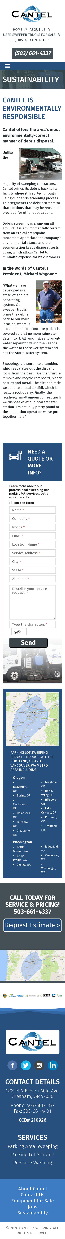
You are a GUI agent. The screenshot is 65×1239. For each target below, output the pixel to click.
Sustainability (32, 1213)
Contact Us (40, 40)
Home (17, 29)
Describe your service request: (29, 591)
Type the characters (29, 625)
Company (21, 519)
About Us (38, 29)
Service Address (26, 553)
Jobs (19, 40)
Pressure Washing (32, 1162)
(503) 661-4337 (32, 53)
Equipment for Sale (32, 1201)
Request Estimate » (32, 925)
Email (18, 536)
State (17, 570)
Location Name (25, 544)
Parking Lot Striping (32, 1154)
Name (18, 510)
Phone (18, 527)
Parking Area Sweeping (33, 1146)
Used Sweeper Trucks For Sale (29, 35)
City (16, 562)
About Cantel (32, 1189)
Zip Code (20, 579)
